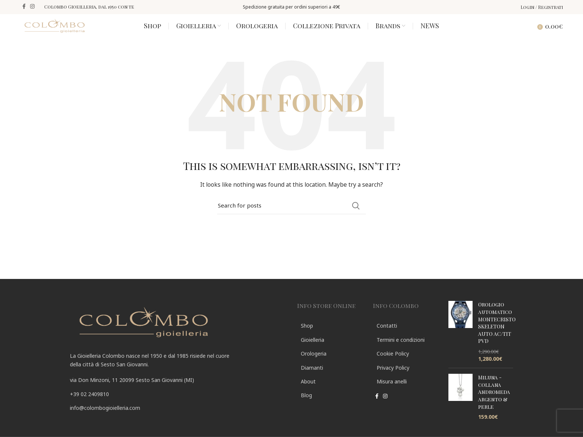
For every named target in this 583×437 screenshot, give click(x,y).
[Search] (524, 31)
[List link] (178, 405)
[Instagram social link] (32, 6)
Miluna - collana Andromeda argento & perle (494, 403)
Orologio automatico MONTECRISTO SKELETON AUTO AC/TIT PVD (497, 334)
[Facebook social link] (24, 6)
